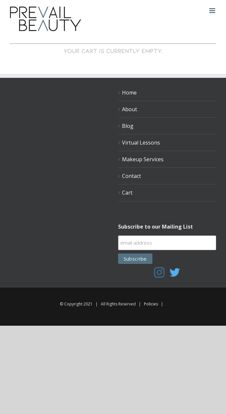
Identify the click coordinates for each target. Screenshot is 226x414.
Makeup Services (143, 159)
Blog (127, 125)
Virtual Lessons (141, 142)
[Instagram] (159, 272)
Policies (151, 304)
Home (129, 92)
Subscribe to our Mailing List (155, 226)
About (129, 109)
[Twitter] (174, 272)
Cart (127, 192)
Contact (131, 176)
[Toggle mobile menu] (212, 10)
